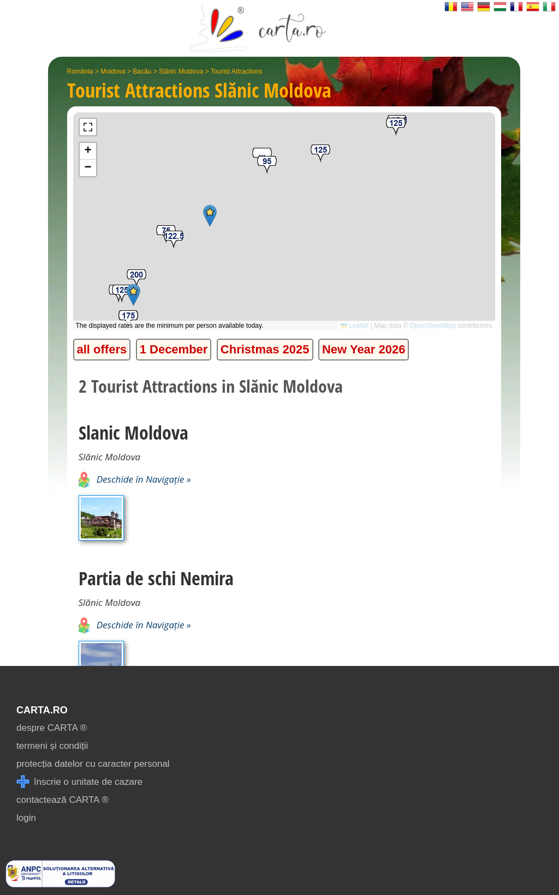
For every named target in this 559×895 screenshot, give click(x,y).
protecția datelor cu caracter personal (93, 764)
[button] (136, 279)
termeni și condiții (52, 746)
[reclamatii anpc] (60, 884)
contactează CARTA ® (62, 800)
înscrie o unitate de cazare (79, 782)
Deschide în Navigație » (135, 479)
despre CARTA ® (51, 728)
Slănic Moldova (181, 71)
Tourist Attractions (237, 71)
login (26, 818)
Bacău (142, 71)
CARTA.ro (42, 710)
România (80, 71)
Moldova (112, 71)
